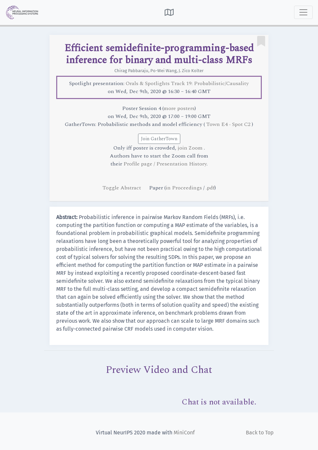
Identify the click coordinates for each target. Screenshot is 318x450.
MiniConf (184, 432)
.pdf (210, 188)
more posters (179, 108)
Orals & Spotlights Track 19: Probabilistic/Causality (187, 83)
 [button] (169, 12)
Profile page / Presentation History (165, 164)
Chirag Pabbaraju (131, 70)
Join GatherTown (159, 138)
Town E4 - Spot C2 (229, 124)
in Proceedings (184, 188)
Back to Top (260, 432)
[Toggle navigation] (303, 12)
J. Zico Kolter (191, 70)
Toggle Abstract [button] (122, 188)
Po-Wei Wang (163, 70)
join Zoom (191, 148)
